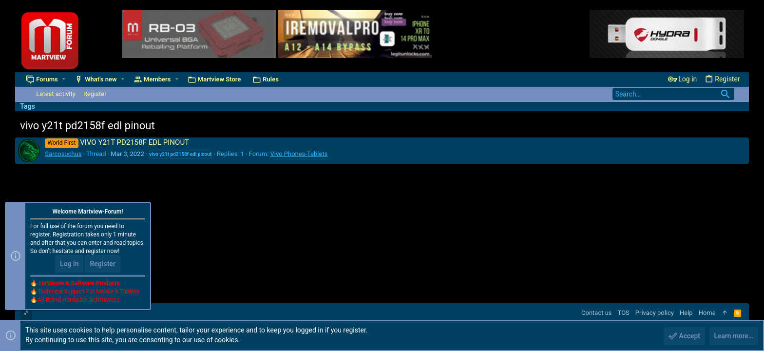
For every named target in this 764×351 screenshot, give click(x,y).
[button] (63, 79)
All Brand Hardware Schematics (78, 300)
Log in (69, 264)
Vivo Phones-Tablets (299, 153)
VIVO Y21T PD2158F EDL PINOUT (117, 142)
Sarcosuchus (63, 153)
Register (102, 264)
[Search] (673, 94)
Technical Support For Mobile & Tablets (88, 292)
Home (707, 312)
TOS (624, 312)
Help (686, 312)
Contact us (596, 312)
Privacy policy (654, 312)
